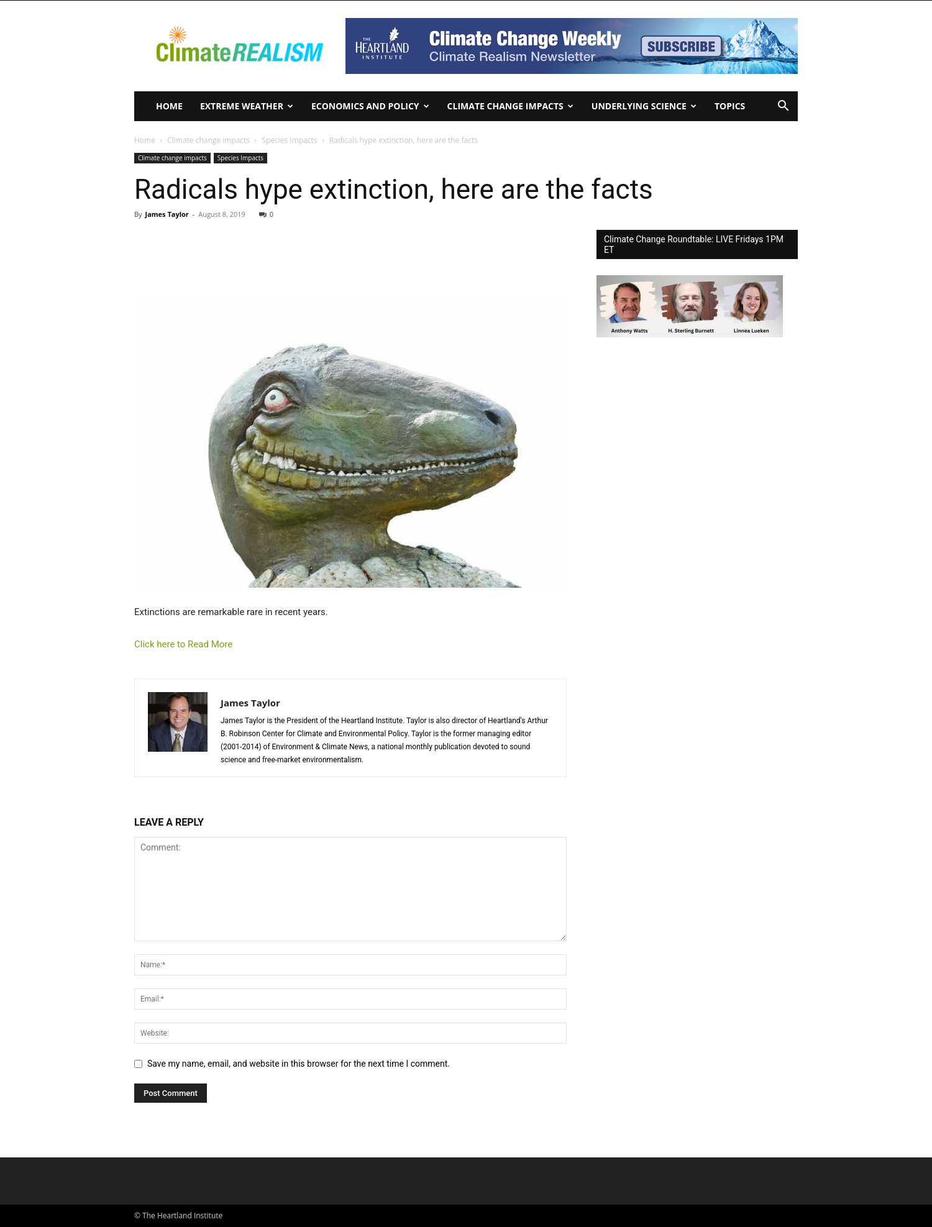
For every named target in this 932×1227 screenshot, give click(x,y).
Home (169, 106)
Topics (730, 106)
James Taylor (166, 214)
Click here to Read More (183, 644)
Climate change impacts (510, 106)
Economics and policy (370, 106)
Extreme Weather (246, 106)
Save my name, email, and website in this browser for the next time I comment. (298, 1064)
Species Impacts (289, 140)
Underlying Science (644, 106)
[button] (783, 107)
